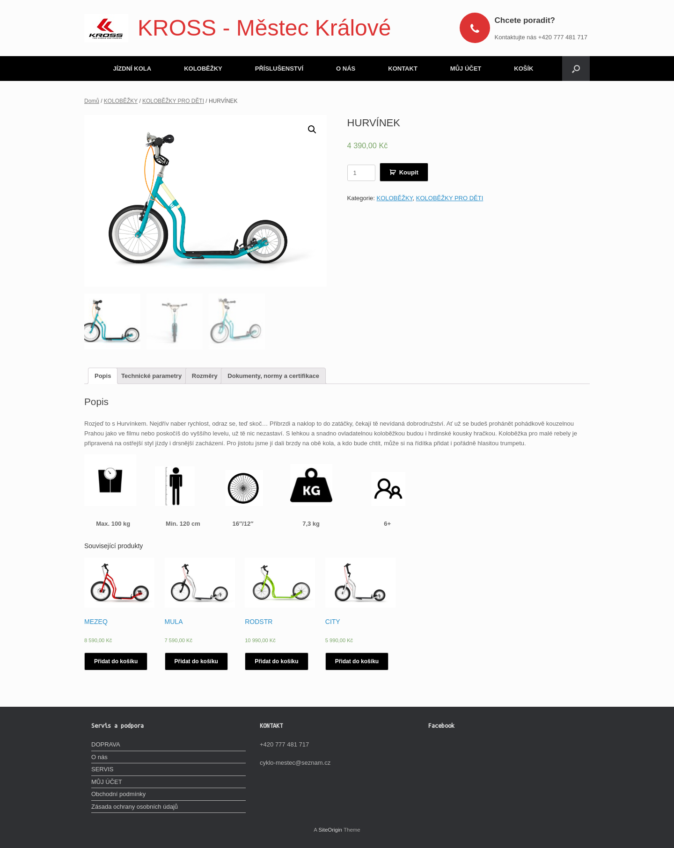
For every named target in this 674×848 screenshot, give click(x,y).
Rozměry (205, 375)
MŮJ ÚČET (465, 68)
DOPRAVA (105, 744)
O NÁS (345, 68)
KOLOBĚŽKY (203, 68)
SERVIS (102, 769)
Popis (103, 375)
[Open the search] (576, 68)
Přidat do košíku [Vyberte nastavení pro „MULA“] (196, 661)
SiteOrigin (330, 830)
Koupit (408, 172)
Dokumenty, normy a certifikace (273, 375)
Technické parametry (151, 375)
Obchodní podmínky (118, 793)
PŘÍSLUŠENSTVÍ (279, 68)
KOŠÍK (523, 68)
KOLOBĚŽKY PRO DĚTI (173, 101)
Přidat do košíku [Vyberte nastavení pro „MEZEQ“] (116, 661)
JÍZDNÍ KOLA (132, 68)
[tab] (102, 376)
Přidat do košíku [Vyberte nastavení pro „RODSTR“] (276, 661)
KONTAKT (403, 68)
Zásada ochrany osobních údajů (134, 806)
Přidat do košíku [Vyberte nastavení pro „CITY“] (357, 661)
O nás (99, 756)
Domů (91, 101)
